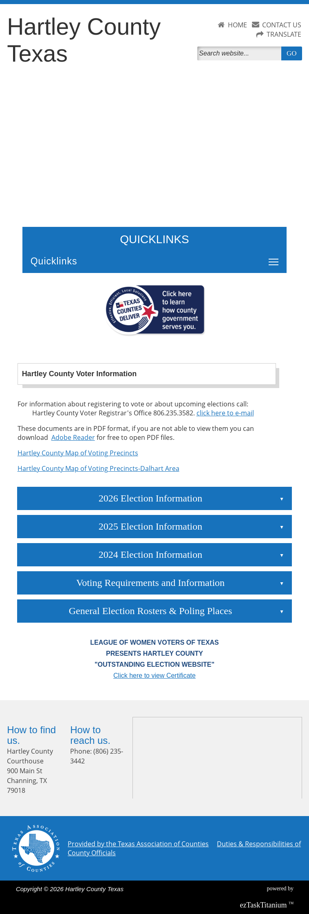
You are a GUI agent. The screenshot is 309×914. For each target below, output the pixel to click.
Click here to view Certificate (154, 675)
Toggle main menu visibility (276, 257)
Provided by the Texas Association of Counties (138, 843)
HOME (237, 24)
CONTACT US (281, 24)
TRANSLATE (284, 34)
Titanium (264, 905)
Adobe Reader (73, 437)
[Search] (240, 53)
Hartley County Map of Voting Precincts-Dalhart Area (98, 468)
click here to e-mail (225, 412)
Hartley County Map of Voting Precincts (78, 452)
